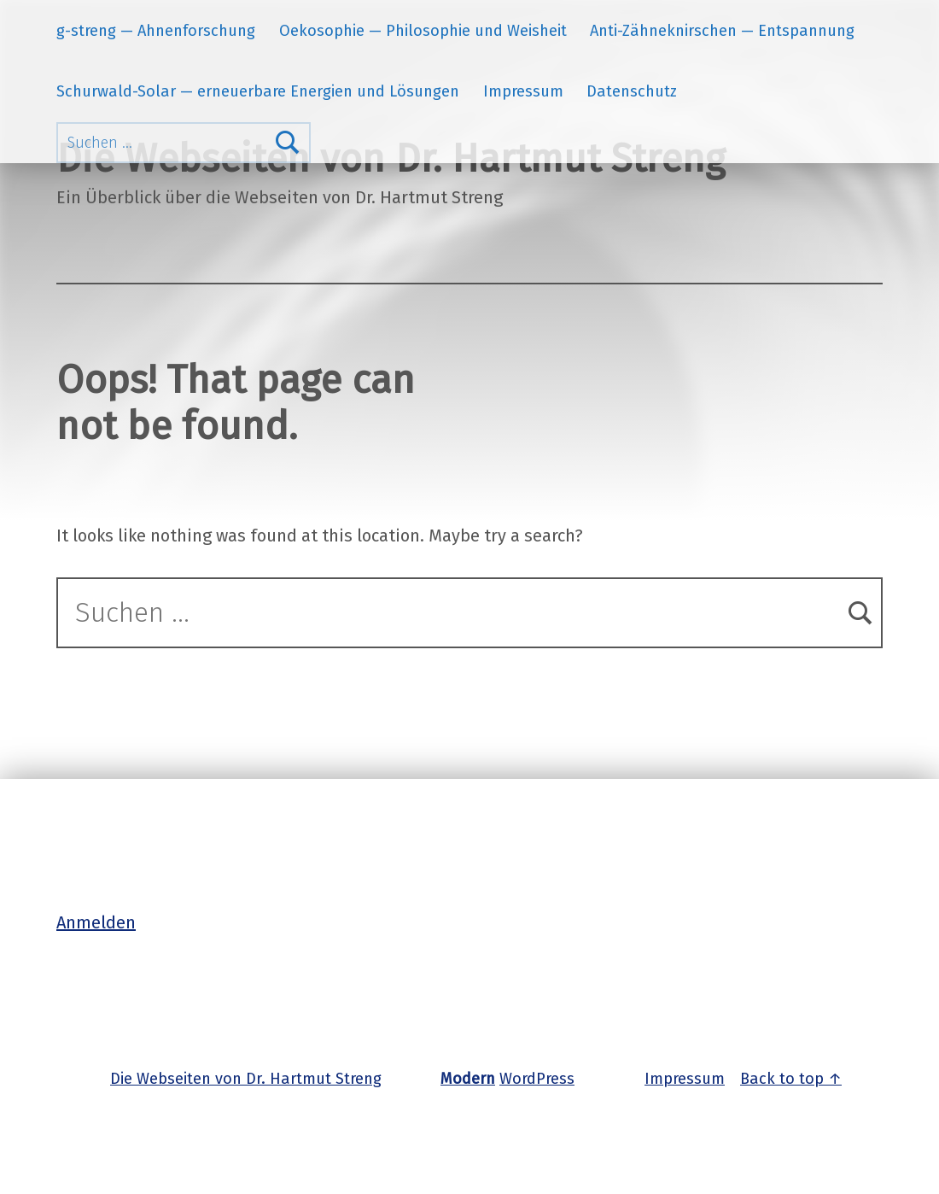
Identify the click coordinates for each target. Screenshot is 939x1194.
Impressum (523, 91)
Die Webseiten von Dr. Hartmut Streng (246, 1078)
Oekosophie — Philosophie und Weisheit (423, 30)
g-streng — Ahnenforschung (155, 30)
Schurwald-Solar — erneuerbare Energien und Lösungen (257, 91)
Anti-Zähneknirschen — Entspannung (722, 30)
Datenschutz (631, 91)
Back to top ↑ (791, 1078)
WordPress (536, 1078)
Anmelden (96, 922)
